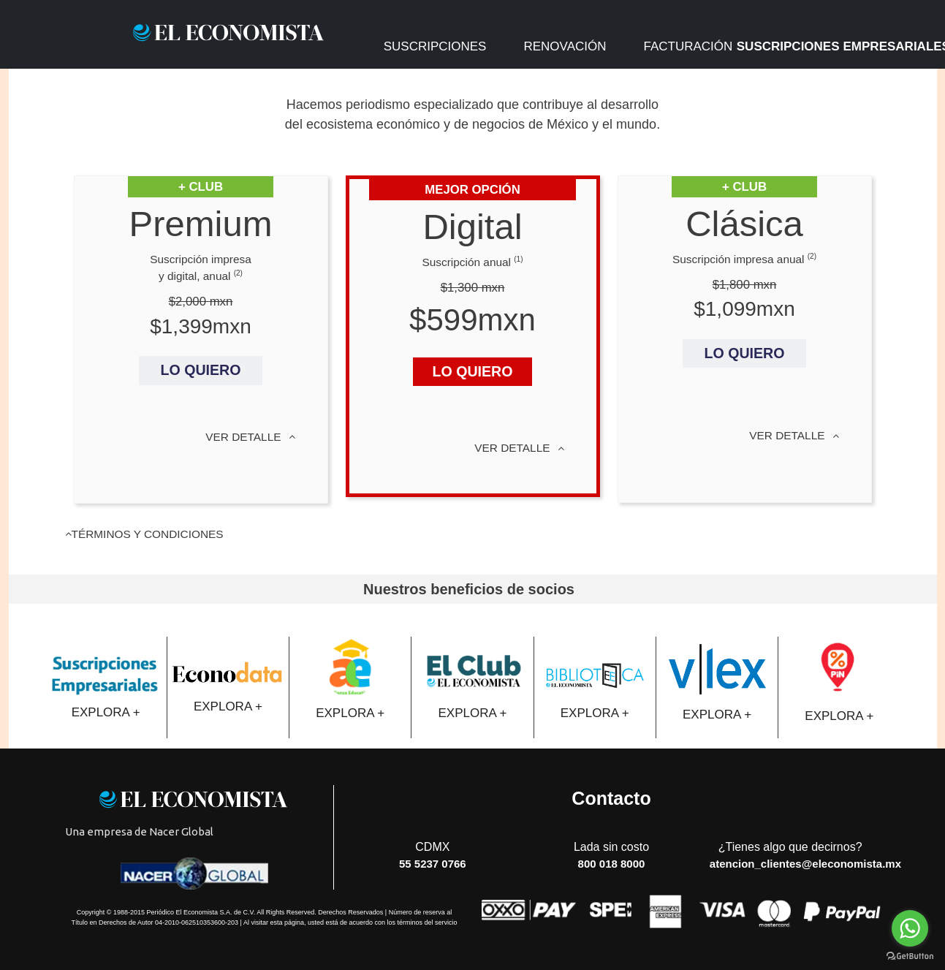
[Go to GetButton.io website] (910, 956)
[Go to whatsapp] (910, 928)
